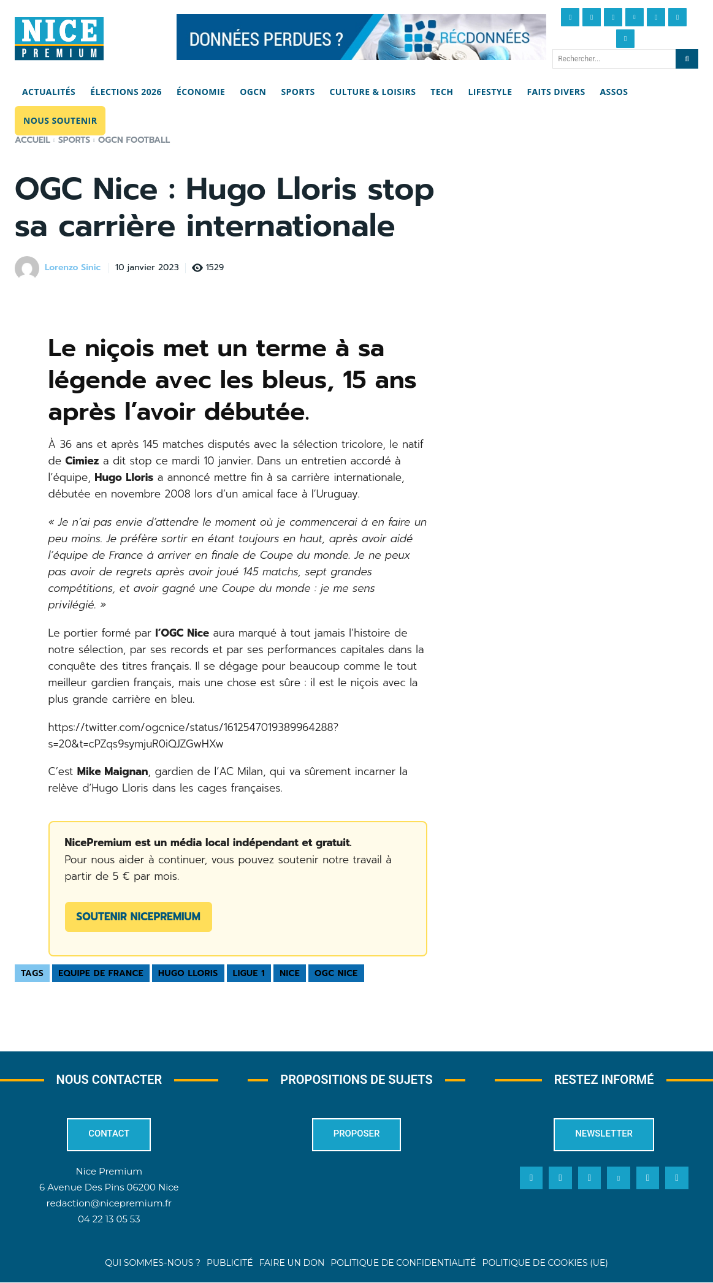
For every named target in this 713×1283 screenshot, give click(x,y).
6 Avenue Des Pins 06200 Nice (108, 1188)
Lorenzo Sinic (73, 268)
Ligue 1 (249, 973)
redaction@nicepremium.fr (109, 1203)
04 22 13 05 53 (109, 1219)
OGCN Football (134, 140)
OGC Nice (336, 973)
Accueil (32, 140)
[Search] (687, 59)
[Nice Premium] (59, 38)
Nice (290, 973)
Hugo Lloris (188, 973)
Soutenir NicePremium (138, 917)
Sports (74, 140)
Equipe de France (100, 973)
